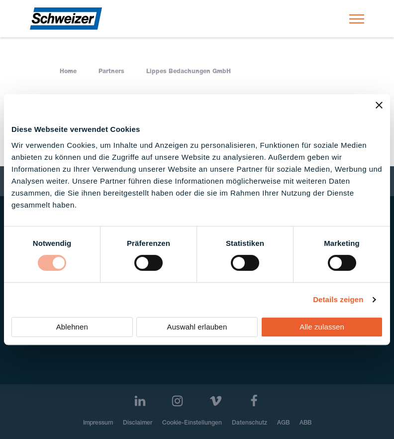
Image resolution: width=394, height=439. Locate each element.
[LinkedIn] (140, 401)
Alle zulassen (321, 327)
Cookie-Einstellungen (192, 423)
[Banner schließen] (379, 105)
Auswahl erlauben (197, 327)
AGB (283, 423)
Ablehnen (72, 327)
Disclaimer (137, 423)
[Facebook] (254, 401)
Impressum (98, 423)
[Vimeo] (215, 401)
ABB (305, 423)
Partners (111, 72)
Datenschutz (249, 423)
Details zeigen (338, 299)
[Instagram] (177, 401)
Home (68, 72)
